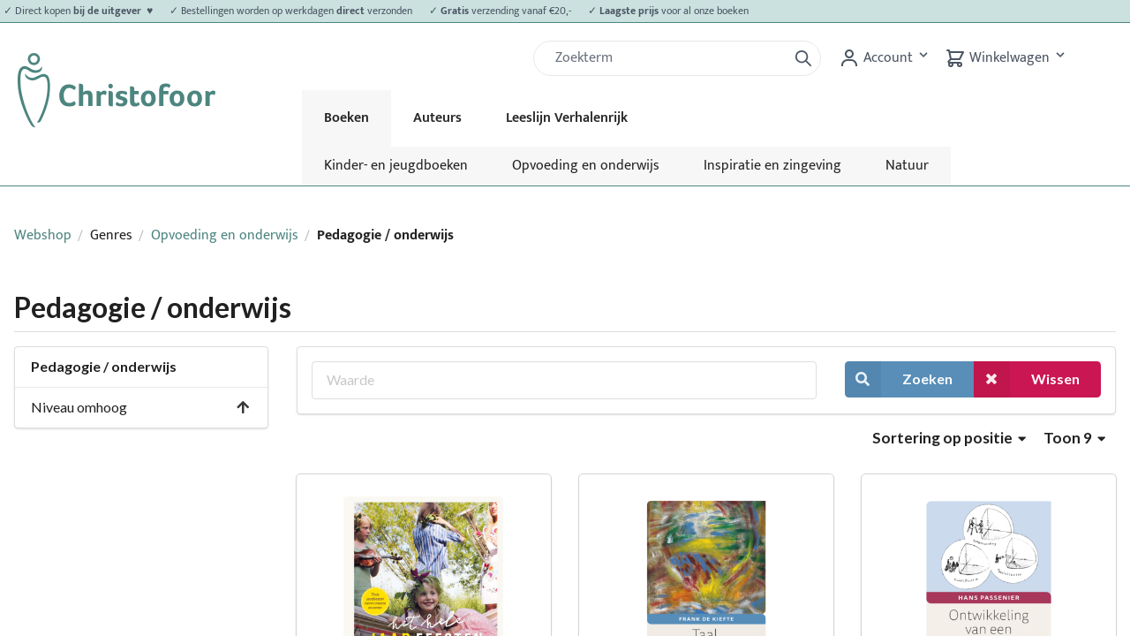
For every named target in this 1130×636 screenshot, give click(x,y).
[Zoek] (667, 58)
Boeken (346, 118)
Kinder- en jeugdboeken (396, 166)
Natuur (907, 166)
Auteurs (437, 118)
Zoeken (899, 379)
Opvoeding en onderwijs (585, 166)
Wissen (1027, 379)
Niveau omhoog (141, 406)
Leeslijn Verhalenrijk (567, 118)
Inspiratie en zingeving (772, 166)
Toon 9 (1074, 437)
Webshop (43, 235)
